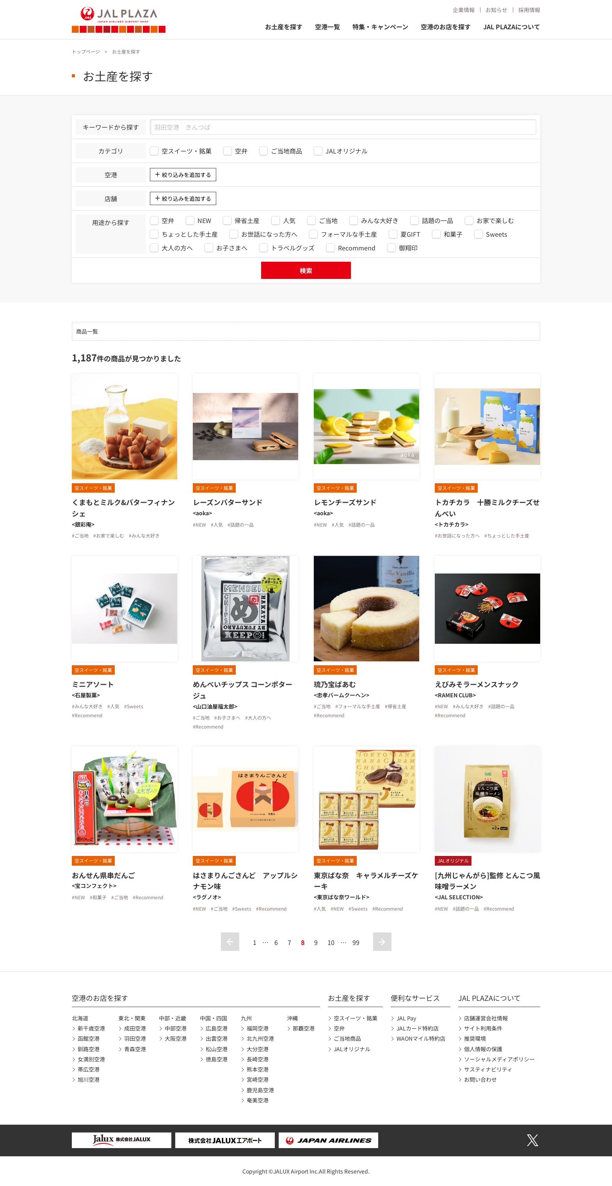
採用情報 (529, 10)
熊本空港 (258, 1069)
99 (355, 942)
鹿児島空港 (260, 1090)
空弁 (339, 1028)
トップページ (86, 51)
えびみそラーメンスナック (477, 684)
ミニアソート (93, 684)
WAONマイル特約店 (421, 1038)
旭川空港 (89, 1079)
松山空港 (217, 1049)
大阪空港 (176, 1038)
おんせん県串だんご (103, 875)
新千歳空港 (91, 1028)
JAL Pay (406, 1018)
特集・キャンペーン (380, 26)
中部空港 (176, 1028)
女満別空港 (91, 1059)
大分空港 (258, 1049)
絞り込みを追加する (186, 175)
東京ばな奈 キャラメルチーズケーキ (366, 880)
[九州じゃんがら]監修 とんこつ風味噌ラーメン (487, 880)
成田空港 (135, 1028)
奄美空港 (258, 1100)
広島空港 (217, 1028)
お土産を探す (283, 26)
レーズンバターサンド (228, 502)
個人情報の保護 (483, 1049)
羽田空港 (135, 1038)
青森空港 (135, 1049)
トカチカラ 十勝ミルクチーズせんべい (487, 507)
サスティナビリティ (488, 1069)
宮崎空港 (258, 1079)
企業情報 (464, 10)
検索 (306, 270)
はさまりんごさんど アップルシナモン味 (245, 880)
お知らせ (496, 10)
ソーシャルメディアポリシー (499, 1059)
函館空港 (89, 1038)
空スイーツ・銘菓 (355, 1018)
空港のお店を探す (446, 26)
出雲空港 (217, 1038)
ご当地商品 (347, 1038)
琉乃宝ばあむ (335, 684)
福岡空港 (258, 1028)
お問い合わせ (480, 1079)
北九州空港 (260, 1038)
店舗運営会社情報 (486, 1018)
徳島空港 (217, 1059)
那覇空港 (304, 1028)
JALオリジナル (352, 1049)
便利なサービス (415, 998)
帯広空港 (89, 1069)
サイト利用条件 (483, 1028)
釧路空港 (89, 1049)
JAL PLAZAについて (511, 26)
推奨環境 (475, 1038)
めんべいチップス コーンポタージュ (242, 689)
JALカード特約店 (418, 1028)
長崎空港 (258, 1059)
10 (330, 942)
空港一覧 (327, 26)
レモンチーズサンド (345, 502)
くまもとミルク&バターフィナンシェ (123, 507)
